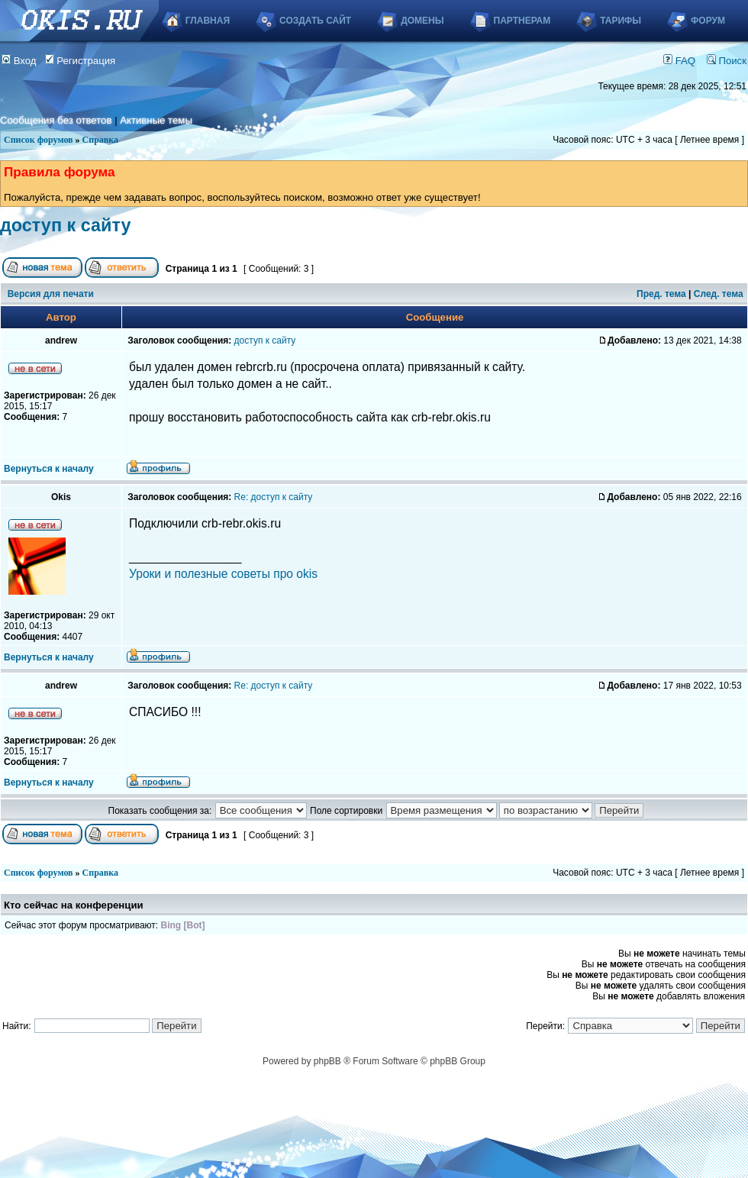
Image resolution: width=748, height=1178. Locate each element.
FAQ (679, 60)
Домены (422, 20)
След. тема (718, 294)
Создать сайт (315, 20)
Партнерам (522, 20)
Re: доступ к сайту (273, 497)
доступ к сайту (65, 225)
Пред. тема (661, 294)
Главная (207, 20)
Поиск (726, 60)
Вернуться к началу (49, 468)
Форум (708, 20)
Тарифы (620, 20)
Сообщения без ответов (55, 120)
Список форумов (38, 139)
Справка (100, 139)
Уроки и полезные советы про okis (223, 573)
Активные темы (156, 120)
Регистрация (80, 60)
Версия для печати (51, 294)
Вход (19, 60)
